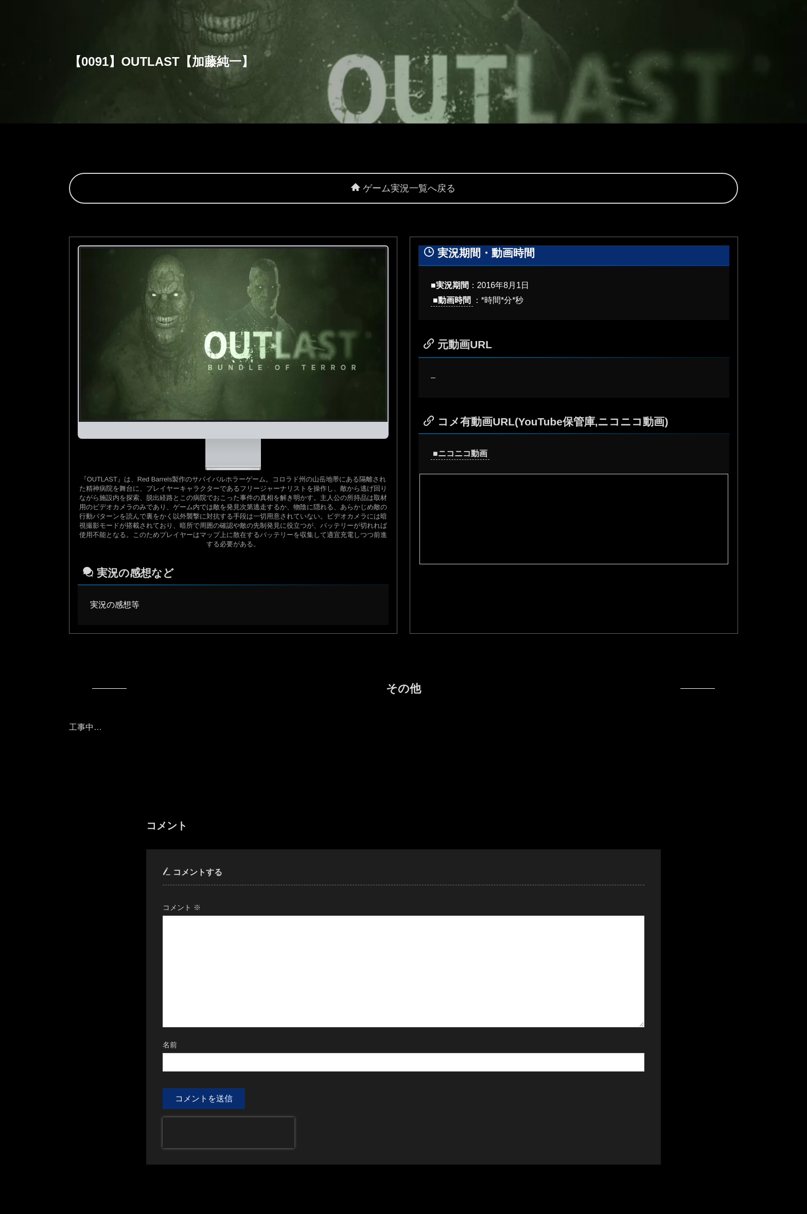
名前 (170, 1045)
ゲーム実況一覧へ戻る (403, 188)
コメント (182, 907)
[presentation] (228, 1132)
